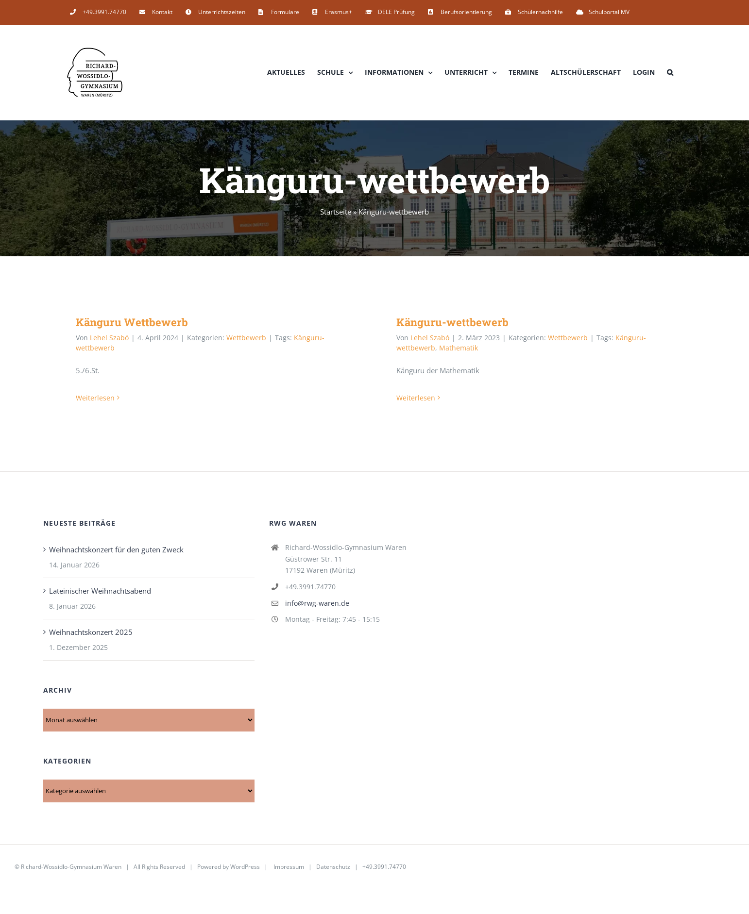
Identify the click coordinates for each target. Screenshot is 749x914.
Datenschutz (333, 867)
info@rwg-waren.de (317, 603)
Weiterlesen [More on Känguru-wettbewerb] (415, 397)
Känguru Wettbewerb (132, 322)
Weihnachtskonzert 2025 (91, 632)
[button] (670, 72)
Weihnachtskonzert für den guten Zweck (116, 549)
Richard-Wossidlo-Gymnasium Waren (71, 867)
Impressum (288, 867)
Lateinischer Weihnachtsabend (100, 591)
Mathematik (458, 347)
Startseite (335, 211)
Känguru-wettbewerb (452, 322)
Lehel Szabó (109, 337)
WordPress (245, 867)
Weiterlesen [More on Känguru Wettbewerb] (95, 397)
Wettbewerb (246, 337)
